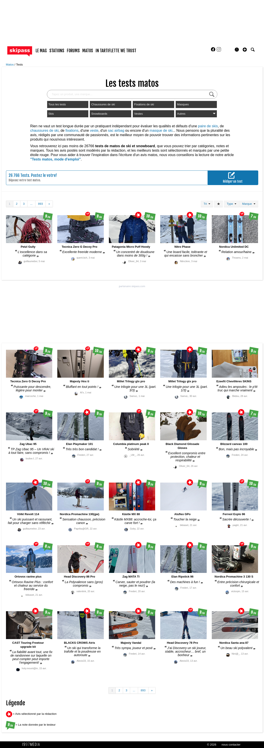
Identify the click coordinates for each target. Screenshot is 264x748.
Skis (51, 113)
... (31, 203)
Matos (10, 64)
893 (40, 203)
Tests (19, 64)
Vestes (138, 113)
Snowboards (99, 113)
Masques (183, 104)
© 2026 (211, 744)
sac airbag (116, 130)
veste (94, 130)
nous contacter (231, 744)
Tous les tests (57, 104)
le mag (41, 50)
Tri (207, 203)
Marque (248, 203)
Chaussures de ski (103, 104)
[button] (244, 49)
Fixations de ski (144, 104)
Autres (196, 113)
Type (231, 203)
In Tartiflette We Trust (116, 50)
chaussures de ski (44, 130)
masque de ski (161, 130)
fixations (72, 130)
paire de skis (208, 126)
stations (56, 50)
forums (73, 50)
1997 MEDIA (32, 744)
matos (87, 50)
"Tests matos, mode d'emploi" (55, 159)
